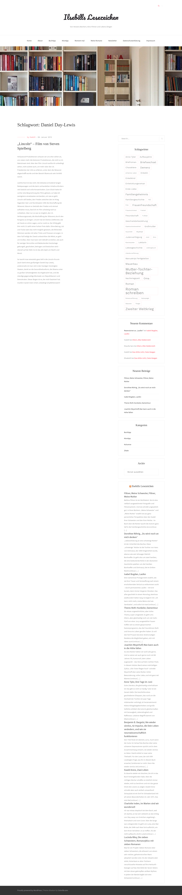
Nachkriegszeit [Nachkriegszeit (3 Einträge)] (133, 278)
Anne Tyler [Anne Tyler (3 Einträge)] (131, 157)
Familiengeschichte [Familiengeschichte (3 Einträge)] (135, 199)
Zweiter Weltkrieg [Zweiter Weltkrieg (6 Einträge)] (140, 309)
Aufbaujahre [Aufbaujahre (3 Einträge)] (146, 157)
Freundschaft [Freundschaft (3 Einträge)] (132, 216)
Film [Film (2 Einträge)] (127, 205)
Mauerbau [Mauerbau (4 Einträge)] (132, 263)
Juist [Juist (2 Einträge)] (147, 237)
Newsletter (112, 40)
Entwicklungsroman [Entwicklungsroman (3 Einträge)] (135, 183)
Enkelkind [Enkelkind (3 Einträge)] (130, 178)
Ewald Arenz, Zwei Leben (136, 769)
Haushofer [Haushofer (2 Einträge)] (129, 232)
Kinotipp (65, 40)
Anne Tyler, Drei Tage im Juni (138, 681)
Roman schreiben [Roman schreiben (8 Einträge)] (135, 291)
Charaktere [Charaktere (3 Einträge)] (131, 167)
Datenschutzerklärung (131, 40)
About (40, 40)
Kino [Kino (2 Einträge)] (154, 237)
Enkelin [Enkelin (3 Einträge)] (144, 173)
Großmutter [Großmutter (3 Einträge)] (150, 226)
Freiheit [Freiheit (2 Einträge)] (143, 210)
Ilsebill (32, 137)
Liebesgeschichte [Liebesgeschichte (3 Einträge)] (134, 248)
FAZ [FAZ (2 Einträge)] (149, 200)
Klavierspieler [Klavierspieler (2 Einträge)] (130, 242)
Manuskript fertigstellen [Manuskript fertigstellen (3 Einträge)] (137, 258)
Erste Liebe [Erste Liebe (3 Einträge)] (131, 189)
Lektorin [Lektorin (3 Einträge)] (142, 242)
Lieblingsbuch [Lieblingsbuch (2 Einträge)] (151, 248)
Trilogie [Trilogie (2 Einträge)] (137, 304)
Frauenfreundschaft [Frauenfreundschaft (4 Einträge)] (144, 205)
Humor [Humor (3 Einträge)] (139, 232)
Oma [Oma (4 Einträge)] (146, 278)
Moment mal (80, 40)
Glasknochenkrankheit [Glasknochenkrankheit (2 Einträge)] (133, 226)
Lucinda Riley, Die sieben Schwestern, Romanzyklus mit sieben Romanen (139, 841)
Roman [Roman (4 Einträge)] (130, 283)
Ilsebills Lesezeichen (91, 17)
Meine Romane (96, 40)
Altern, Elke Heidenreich (141, 340)
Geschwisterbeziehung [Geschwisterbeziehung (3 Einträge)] (137, 221)
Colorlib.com (63, 890)
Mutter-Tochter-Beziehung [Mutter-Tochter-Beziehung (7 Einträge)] (139, 271)
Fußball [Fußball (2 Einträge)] (144, 216)
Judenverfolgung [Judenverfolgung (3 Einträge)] (134, 237)
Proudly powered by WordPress (29, 890)
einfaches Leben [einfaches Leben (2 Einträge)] (131, 173)
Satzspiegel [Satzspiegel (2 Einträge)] (145, 298)
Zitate (126, 450)
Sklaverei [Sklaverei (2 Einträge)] (129, 304)
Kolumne (127, 444)
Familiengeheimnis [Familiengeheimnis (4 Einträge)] (137, 194)
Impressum (150, 40)
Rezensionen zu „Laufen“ (133, 330)
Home (29, 40)
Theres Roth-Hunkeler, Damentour (137, 403)
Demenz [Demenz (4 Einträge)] (145, 167)
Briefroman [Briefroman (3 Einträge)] (131, 162)
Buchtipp (52, 40)
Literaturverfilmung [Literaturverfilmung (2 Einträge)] (132, 253)
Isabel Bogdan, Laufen (132, 397)
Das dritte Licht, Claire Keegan (143, 352)
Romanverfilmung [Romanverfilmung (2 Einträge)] (131, 298)
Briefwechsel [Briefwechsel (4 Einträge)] (148, 162)
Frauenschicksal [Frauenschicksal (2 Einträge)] (131, 210)
